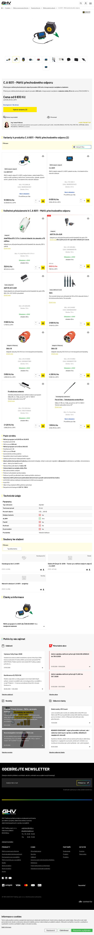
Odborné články (59, 701)
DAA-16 (9, 348)
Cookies (81, 851)
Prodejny (66, 857)
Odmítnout (64, 930)
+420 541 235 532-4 (27, 828)
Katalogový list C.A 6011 (10, 564)
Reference (34, 863)
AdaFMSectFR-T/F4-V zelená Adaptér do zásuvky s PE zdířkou (24, 239)
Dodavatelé (66, 851)
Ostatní (82, 847)
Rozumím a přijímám (82, 930)
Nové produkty (6, 868)
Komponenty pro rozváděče (10, 857)
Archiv (4, 871)
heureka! (82, 885)
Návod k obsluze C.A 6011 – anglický (15, 584)
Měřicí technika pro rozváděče (11, 860)
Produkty (6, 847)
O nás (33, 847)
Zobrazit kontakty (7, 842)
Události (9, 646)
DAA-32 (54, 348)
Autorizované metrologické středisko (42, 860)
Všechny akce (53, 694)
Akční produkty (6, 865)
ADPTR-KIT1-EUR (10, 288)
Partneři (67, 847)
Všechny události (7, 694)
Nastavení (50, 930)
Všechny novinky (7, 752)
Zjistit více (7, 248)
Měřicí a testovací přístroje (10, 851)
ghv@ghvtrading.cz (27, 831)
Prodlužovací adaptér (16, 391)
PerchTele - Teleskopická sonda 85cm (69, 399)
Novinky (9, 701)
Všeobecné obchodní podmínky (40, 868)
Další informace (6, 927)
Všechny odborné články (57, 752)
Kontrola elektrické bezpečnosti (12, 854)
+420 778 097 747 (85, 122)
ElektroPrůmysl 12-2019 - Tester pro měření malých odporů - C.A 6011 (70, 565)
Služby (4, 863)
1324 (50, 293)
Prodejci (65, 854)
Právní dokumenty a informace (40, 865)
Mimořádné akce (59, 646)
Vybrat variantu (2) (20, 109)
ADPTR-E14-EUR (56, 234)
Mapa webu (82, 854)
